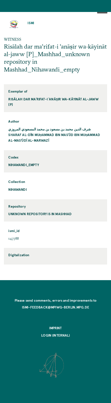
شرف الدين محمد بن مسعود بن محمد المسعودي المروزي (49, 129)
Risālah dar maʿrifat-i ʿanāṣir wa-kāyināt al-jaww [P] (53, 102)
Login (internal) (55, 335)
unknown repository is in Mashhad (40, 214)
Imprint (55, 328)
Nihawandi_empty (23, 164)
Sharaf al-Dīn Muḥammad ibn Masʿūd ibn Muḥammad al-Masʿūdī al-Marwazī (54, 137)
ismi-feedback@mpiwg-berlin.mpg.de (55, 307)
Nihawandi (17, 189)
